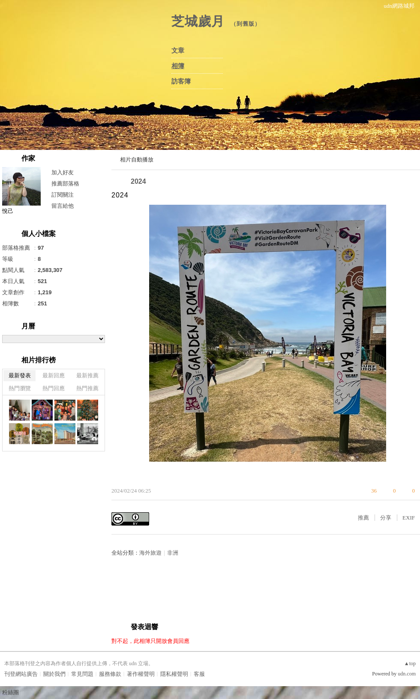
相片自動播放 (136, 159)
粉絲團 (10, 692)
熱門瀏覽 (20, 388)
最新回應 (53, 375)
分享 (385, 517)
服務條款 (110, 674)
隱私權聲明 (174, 674)
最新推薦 (87, 375)
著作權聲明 (141, 674)
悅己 (7, 211)
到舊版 (246, 24)
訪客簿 (181, 81)
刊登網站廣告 (21, 674)
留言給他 (62, 206)
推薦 (363, 517)
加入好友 (62, 172)
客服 (199, 674)
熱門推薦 (87, 388)
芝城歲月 (198, 21)
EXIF (408, 517)
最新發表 (20, 375)
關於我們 (54, 674)
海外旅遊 (150, 553)
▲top (410, 663)
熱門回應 (53, 388)
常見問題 (82, 674)
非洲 (172, 553)
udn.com (407, 674)
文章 (177, 50)
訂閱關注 (62, 194)
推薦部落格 (65, 183)
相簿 (177, 66)
